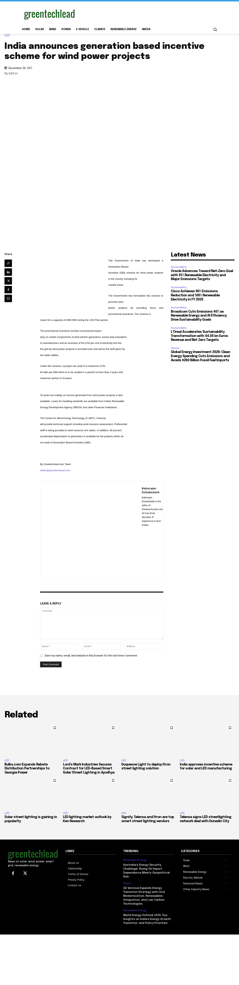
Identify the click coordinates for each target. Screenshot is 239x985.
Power (127, 883)
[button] (215, 29)
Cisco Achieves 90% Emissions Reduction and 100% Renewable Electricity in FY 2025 (195, 295)
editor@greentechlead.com (55, 470)
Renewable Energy (134, 860)
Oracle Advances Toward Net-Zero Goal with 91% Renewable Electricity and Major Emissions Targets (202, 275)
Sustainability (179, 267)
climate (175, 348)
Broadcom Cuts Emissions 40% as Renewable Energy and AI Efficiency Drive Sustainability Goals (199, 315)
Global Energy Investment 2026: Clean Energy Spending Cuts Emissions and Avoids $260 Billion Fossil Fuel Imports (200, 356)
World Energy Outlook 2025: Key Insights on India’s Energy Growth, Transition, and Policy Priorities (147, 919)
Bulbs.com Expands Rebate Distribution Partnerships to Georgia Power (26, 768)
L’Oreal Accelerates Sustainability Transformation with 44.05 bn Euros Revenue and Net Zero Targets (199, 336)
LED (8, 35)
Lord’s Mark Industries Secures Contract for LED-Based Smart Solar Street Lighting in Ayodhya (88, 768)
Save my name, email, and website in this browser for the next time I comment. (91, 655)
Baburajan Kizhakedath (150, 490)
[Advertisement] (147, 13)
